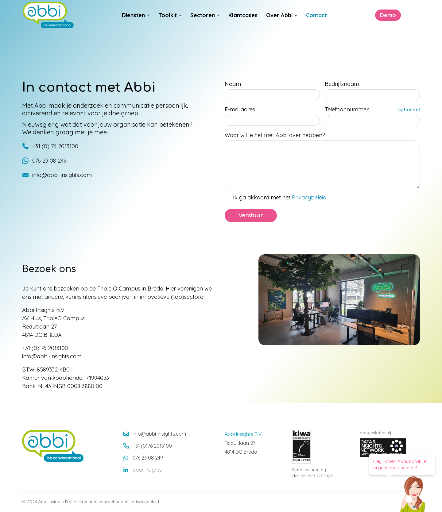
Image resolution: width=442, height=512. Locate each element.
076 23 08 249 (148, 458)
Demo (368, 21)
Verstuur (250, 215)
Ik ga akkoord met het (279, 197)
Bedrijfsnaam (342, 83)
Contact (316, 21)
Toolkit (167, 21)
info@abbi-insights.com (159, 434)
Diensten (133, 21)
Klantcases (243, 21)
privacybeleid (145, 501)
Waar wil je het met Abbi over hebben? (275, 135)
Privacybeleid (309, 197)
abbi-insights (147, 470)
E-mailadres (240, 109)
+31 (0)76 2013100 (152, 446)
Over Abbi (279, 21)
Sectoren (202, 21)
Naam (233, 83)
